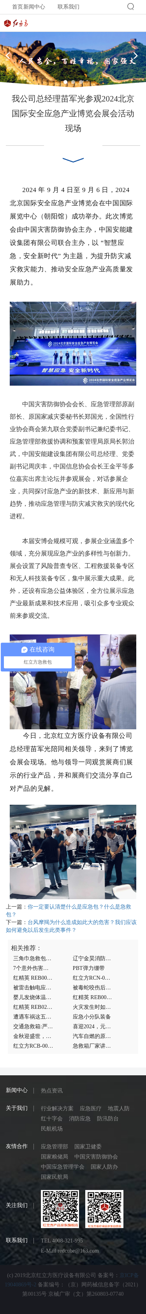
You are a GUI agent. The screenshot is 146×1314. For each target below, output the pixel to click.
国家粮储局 (54, 1157)
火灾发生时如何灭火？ (93, 1007)
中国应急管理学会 (62, 1167)
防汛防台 (108, 1119)
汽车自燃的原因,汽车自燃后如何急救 (93, 1036)
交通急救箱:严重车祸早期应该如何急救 (33, 1026)
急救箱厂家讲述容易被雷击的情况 (93, 1046)
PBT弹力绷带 (89, 968)
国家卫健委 (88, 1147)
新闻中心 (34, 7)
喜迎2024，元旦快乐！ (93, 1026)
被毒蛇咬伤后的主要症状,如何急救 (93, 988)
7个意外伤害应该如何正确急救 (33, 968)
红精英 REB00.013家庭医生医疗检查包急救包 (93, 997)
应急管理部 (54, 1147)
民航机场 (52, 1129)
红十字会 (52, 1119)
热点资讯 (52, 1091)
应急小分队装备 (92, 1017)
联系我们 (68, 7)
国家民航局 (54, 1177)
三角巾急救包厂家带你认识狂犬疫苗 (33, 958)
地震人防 (119, 1108)
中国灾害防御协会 (96, 1157)
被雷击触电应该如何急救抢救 (33, 988)
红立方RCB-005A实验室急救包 (33, 1046)
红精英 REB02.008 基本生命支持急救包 (33, 1007)
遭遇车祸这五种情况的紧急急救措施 (33, 1017)
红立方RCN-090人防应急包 (93, 978)
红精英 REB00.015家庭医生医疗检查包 (33, 978)
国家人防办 (104, 1167)
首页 (17, 7)
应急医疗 (91, 1108)
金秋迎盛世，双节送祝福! (33, 1036)
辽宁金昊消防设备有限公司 (93, 958)
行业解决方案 (57, 1108)
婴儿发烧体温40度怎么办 (33, 997)
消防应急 (80, 1119)
